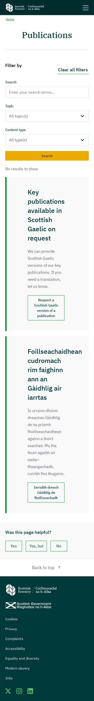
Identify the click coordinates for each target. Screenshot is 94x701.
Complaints (14, 638)
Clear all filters (73, 70)
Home (10, 19)
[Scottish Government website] (28, 605)
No (58, 546)
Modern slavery (17, 668)
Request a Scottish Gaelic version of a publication (46, 308)
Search (10, 82)
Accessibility (15, 648)
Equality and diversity (22, 658)
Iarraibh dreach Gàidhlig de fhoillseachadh (46, 492)
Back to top (47, 567)
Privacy (11, 629)
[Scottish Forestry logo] (25, 7)
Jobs (9, 678)
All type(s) (18, 139)
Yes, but (36, 546)
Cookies (11, 619)
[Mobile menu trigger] (86, 7)
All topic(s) (18, 116)
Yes (14, 546)
